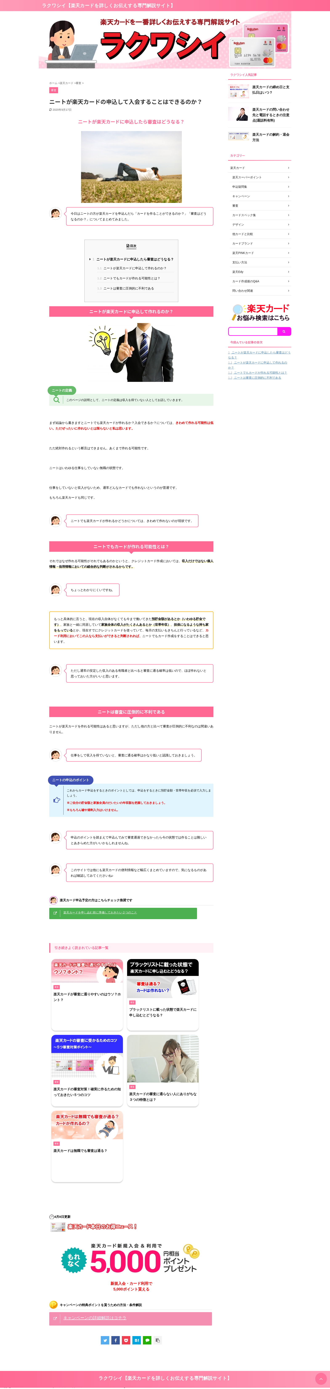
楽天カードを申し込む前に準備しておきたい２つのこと (100, 912)
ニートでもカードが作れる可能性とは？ (128, 278)
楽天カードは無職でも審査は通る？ (80, 1150)
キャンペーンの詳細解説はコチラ (94, 1317)
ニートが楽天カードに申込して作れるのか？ (132, 268)
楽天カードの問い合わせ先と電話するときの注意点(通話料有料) (270, 115)
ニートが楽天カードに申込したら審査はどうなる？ (133, 259)
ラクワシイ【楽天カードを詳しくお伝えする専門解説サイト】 (108, 5)
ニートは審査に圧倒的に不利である (125, 288)
